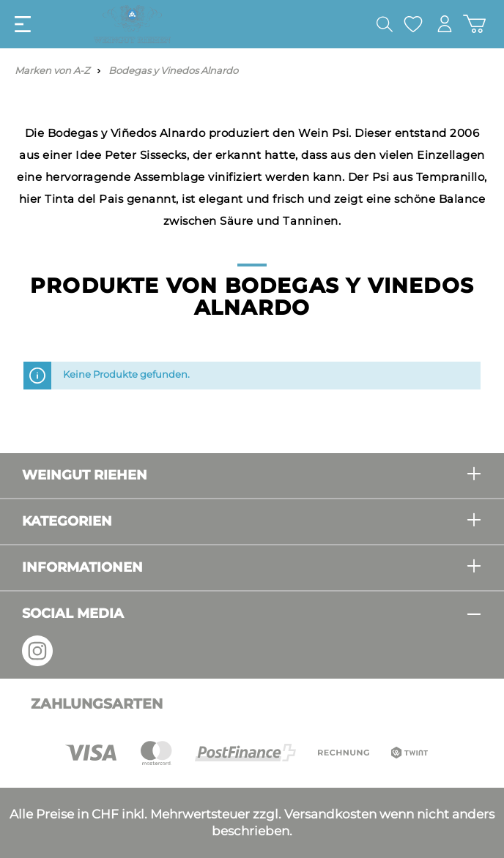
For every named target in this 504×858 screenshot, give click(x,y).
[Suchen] (384, 24)
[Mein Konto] (444, 24)
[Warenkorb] (474, 23)
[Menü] (23, 24)
